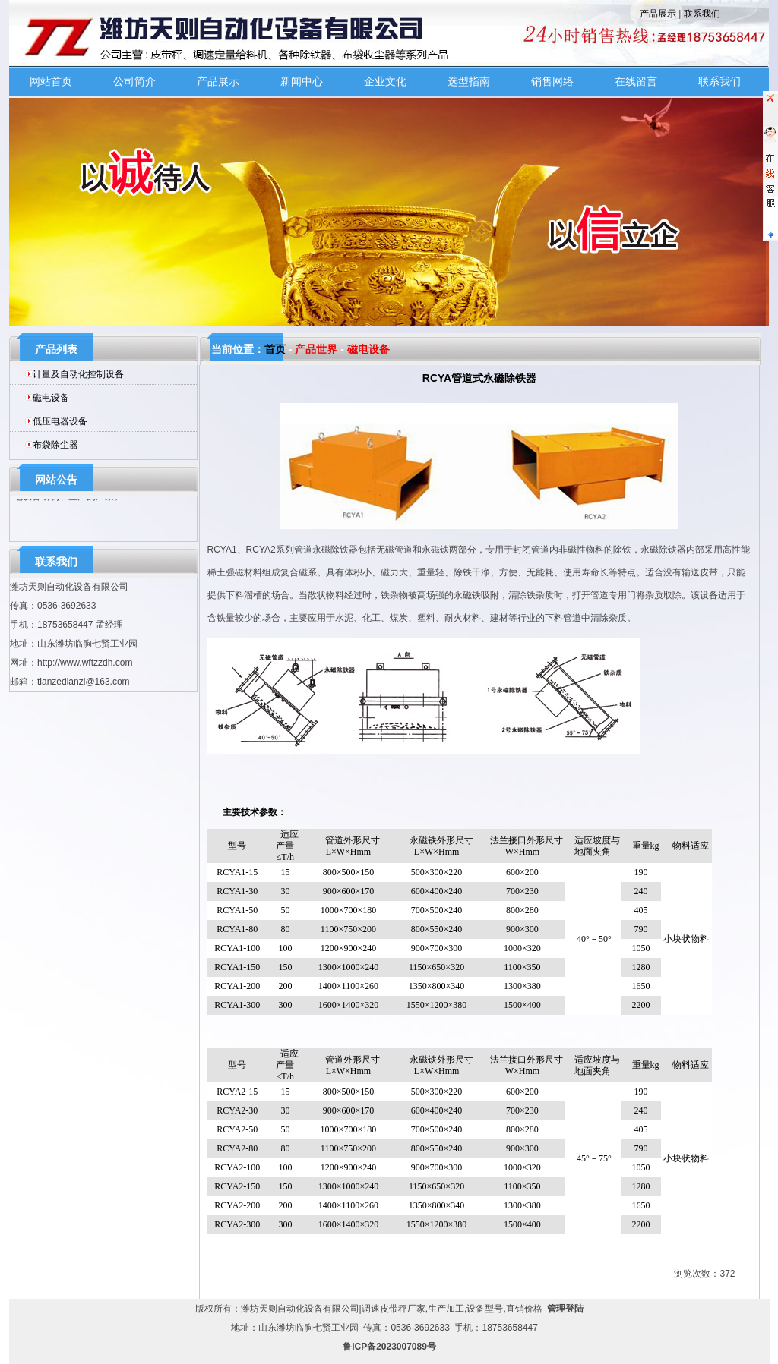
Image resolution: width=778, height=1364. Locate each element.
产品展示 (658, 13)
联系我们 (702, 13)
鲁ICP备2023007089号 (389, 1346)
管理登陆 (565, 1308)
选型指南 (469, 81)
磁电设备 (51, 397)
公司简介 (134, 81)
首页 (275, 349)
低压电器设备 (60, 421)
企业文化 (385, 81)
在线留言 (636, 81)
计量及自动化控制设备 (78, 374)
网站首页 (51, 81)
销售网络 (552, 81)
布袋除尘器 (55, 444)
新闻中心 (301, 81)
